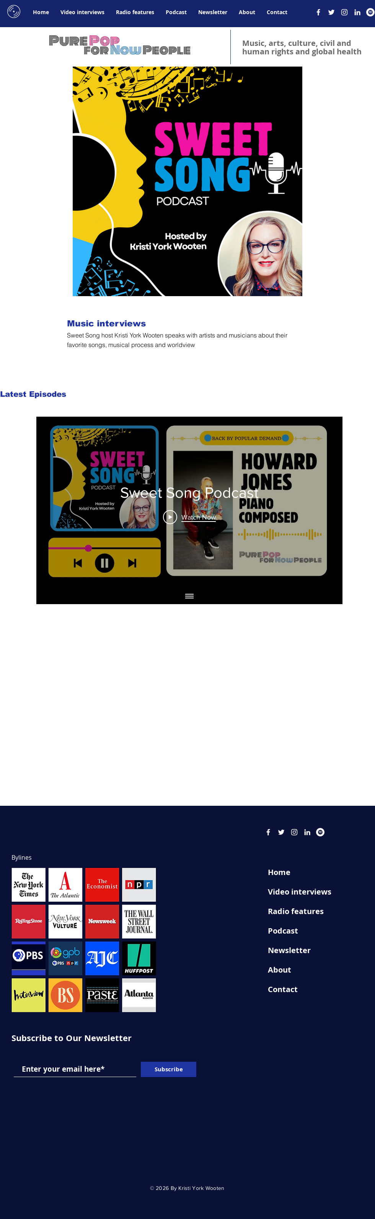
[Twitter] (331, 12)
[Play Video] (189, 517)
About (279, 970)
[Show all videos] (189, 596)
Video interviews (299, 892)
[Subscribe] (168, 1069)
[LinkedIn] (357, 12)
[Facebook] (318, 12)
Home (279, 872)
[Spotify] (370, 12)
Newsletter (289, 950)
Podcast (283, 931)
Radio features (296, 911)
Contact (283, 989)
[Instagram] (344, 12)
